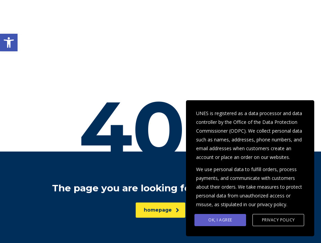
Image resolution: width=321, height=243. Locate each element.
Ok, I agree (220, 220)
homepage (161, 210)
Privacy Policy (278, 220)
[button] (9, 42)
